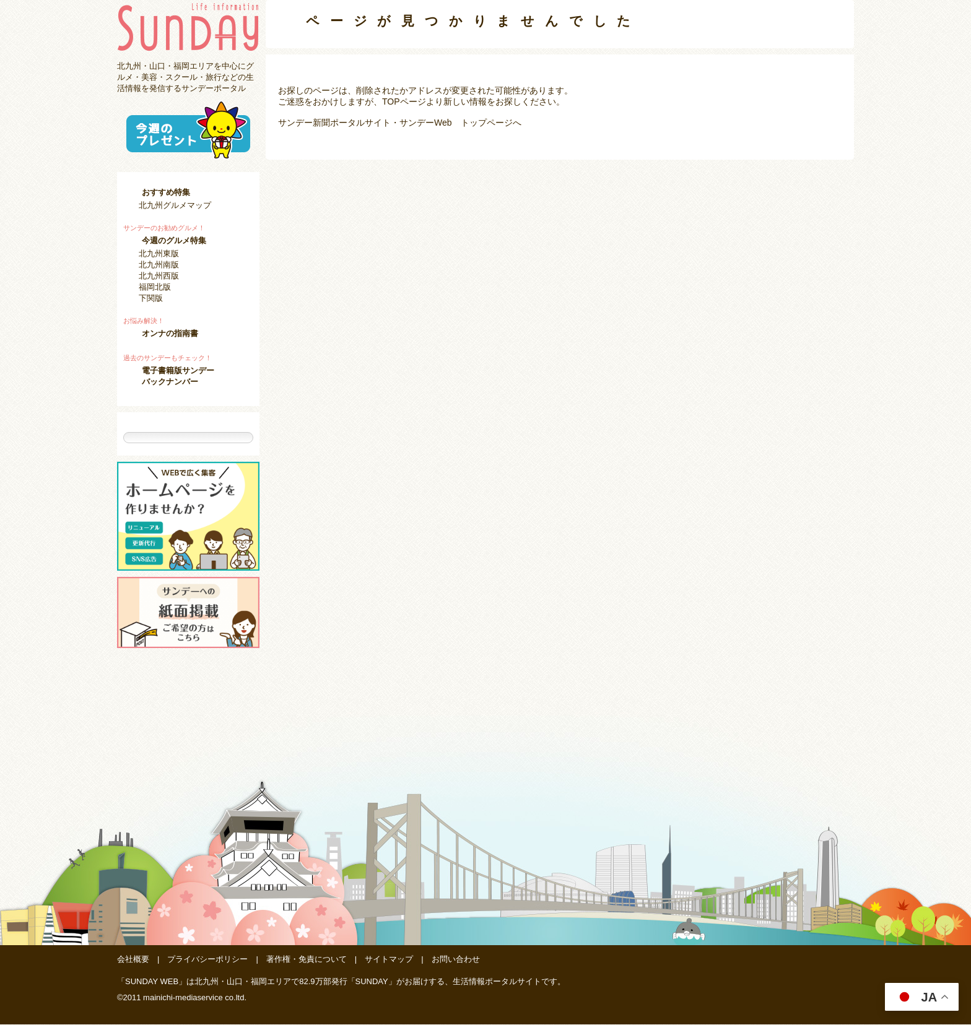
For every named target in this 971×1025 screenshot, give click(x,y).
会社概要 (133, 959)
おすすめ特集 (166, 192)
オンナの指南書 (170, 333)
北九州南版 (159, 264)
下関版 (151, 298)
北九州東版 (159, 253)
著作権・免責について (306, 959)
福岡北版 (155, 287)
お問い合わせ (456, 959)
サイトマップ (389, 959)
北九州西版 (159, 275)
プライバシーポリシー (207, 959)
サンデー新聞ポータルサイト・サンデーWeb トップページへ (399, 123)
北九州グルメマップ (175, 205)
